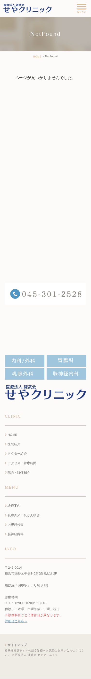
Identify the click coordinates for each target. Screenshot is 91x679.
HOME (37, 56)
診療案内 (14, 506)
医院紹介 (14, 444)
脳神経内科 (16, 534)
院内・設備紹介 (19, 472)
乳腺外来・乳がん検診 (24, 515)
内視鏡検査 (16, 525)
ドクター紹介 (17, 453)
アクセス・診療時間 (22, 463)
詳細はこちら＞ (16, 621)
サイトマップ (17, 645)
